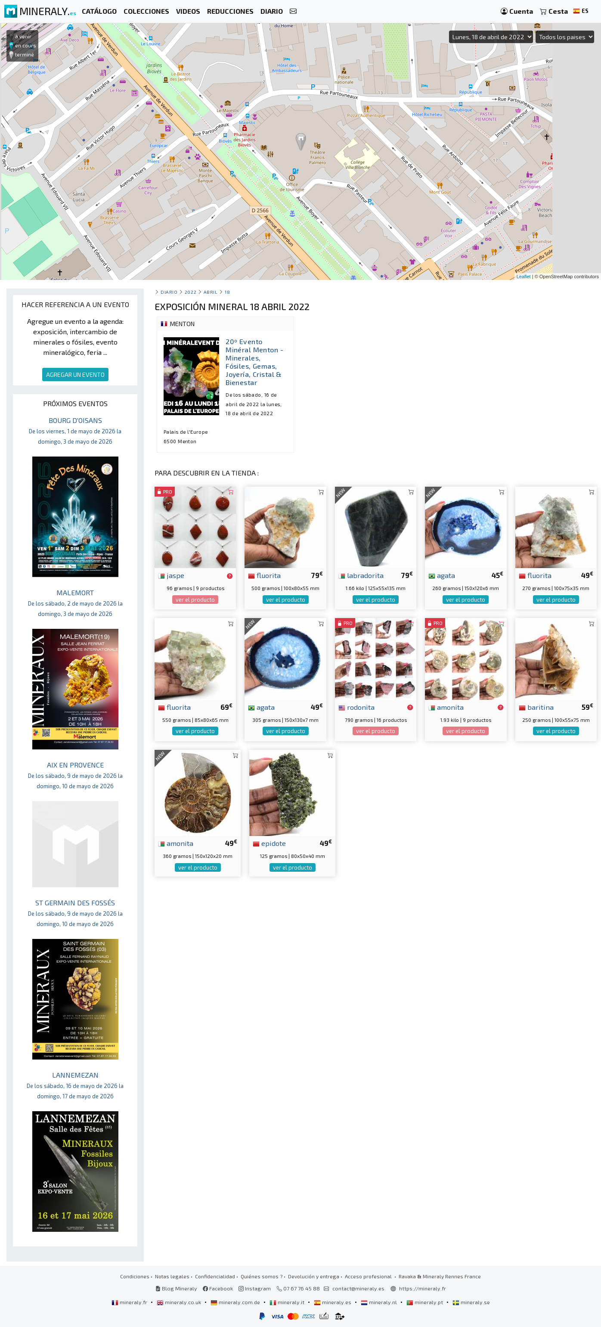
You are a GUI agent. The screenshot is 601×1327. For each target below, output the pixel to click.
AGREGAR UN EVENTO (75, 374)
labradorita (361, 575)
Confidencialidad (215, 1276)
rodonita (356, 706)
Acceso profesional (369, 1276)
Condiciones (134, 1276)
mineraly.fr (130, 1302)
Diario (169, 292)
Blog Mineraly (176, 1288)
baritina (536, 706)
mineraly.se (471, 1302)
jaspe (171, 575)
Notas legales (172, 1276)
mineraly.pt (425, 1302)
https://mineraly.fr (422, 1288)
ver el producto (195, 599)
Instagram (255, 1288)
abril (211, 292)
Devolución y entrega (313, 1276)
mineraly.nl (379, 1302)
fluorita (264, 575)
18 (227, 292)
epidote (269, 843)
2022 (190, 292)
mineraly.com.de (236, 1302)
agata (441, 575)
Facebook (218, 1288)
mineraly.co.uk (179, 1302)
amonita (446, 706)
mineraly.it (288, 1302)
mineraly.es (333, 1302)
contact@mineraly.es (358, 1288)
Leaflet (524, 276)
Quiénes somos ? (261, 1276)
